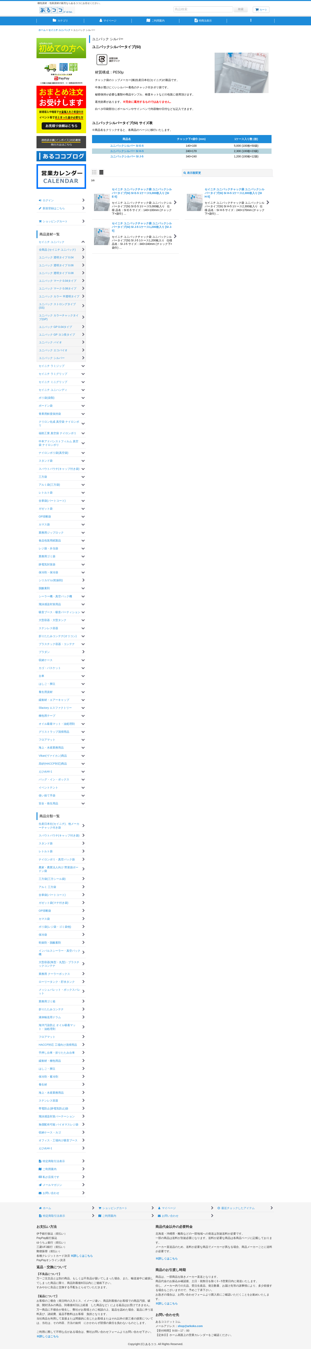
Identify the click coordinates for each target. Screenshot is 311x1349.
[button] (251, 21)
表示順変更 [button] (192, 172)
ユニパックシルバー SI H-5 (127, 151)
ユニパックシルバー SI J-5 (126, 156)
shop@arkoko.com (190, 1326)
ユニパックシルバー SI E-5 (127, 145)
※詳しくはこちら (82, 1255)
